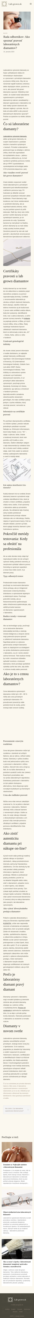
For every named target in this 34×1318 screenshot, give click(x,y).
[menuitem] (7, 1309)
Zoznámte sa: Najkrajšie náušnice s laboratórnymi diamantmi (15, 1166)
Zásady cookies (19, 1316)
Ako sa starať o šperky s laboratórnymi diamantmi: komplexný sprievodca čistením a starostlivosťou (17, 1264)
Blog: (5, 33)
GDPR (12, 1316)
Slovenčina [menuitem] (27, 1309)
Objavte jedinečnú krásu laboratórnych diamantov (17, 1213)
